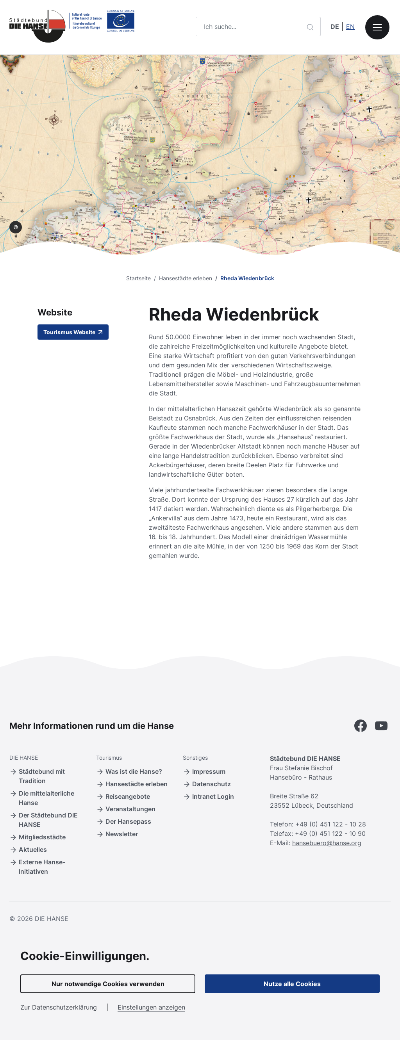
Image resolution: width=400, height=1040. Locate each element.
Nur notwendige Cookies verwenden (108, 984)
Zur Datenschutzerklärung (58, 1007)
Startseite (138, 278)
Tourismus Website (73, 332)
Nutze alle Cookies (292, 984)
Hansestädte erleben (185, 278)
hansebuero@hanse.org (326, 843)
